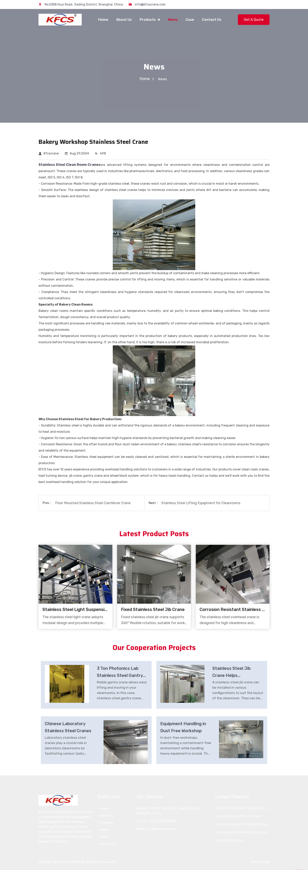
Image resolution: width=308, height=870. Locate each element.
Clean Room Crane (228, 840)
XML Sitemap (260, 862)
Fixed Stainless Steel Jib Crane (153, 609)
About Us (124, 19)
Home (103, 19)
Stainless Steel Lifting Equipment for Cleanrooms (201, 503)
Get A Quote (254, 19)
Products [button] (148, 19)
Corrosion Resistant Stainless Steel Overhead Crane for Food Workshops (233, 609)
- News (102, 830)
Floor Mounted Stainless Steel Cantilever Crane (93, 503)
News (173, 19)
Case (189, 19)
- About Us (105, 815)
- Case (102, 837)
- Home (102, 808)
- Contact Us (106, 844)
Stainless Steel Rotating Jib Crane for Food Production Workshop (242, 832)
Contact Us (211, 19)
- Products (105, 822)
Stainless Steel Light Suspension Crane (75, 609)
